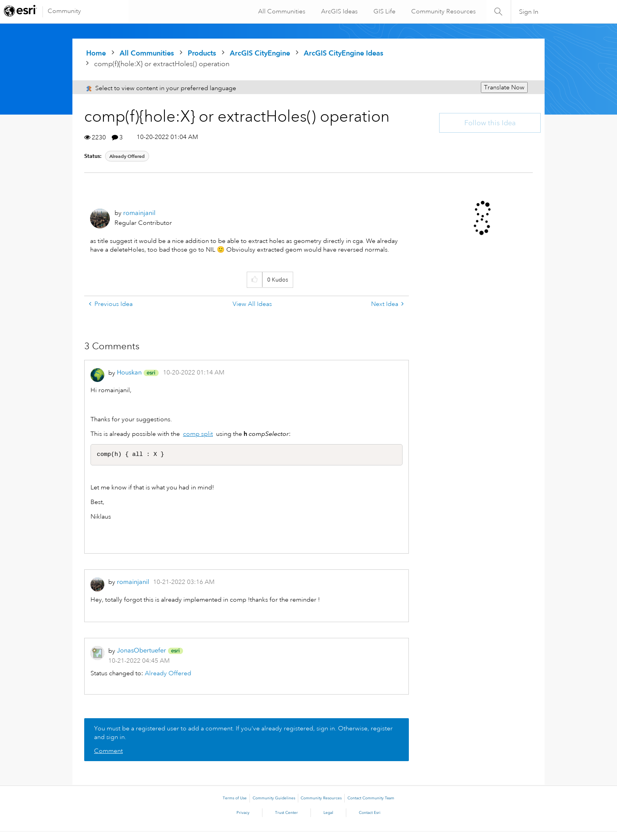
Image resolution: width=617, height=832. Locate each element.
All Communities (280, 11)
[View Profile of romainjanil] (139, 213)
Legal (328, 814)
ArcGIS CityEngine (260, 53)
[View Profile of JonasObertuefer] (141, 651)
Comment (108, 752)
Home (96, 53)
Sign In (528, 12)
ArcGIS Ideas (338, 11)
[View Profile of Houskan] (129, 372)
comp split (198, 434)
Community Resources (442, 11)
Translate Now (504, 87)
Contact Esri (370, 814)
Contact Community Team (370, 799)
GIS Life (383, 11)
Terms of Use (235, 799)
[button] (254, 279)
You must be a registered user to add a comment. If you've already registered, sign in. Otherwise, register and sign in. (243, 734)
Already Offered (127, 156)
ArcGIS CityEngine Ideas (343, 53)
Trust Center (286, 814)
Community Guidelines (274, 799)
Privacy (242, 814)
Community (64, 11)
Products (202, 53)
